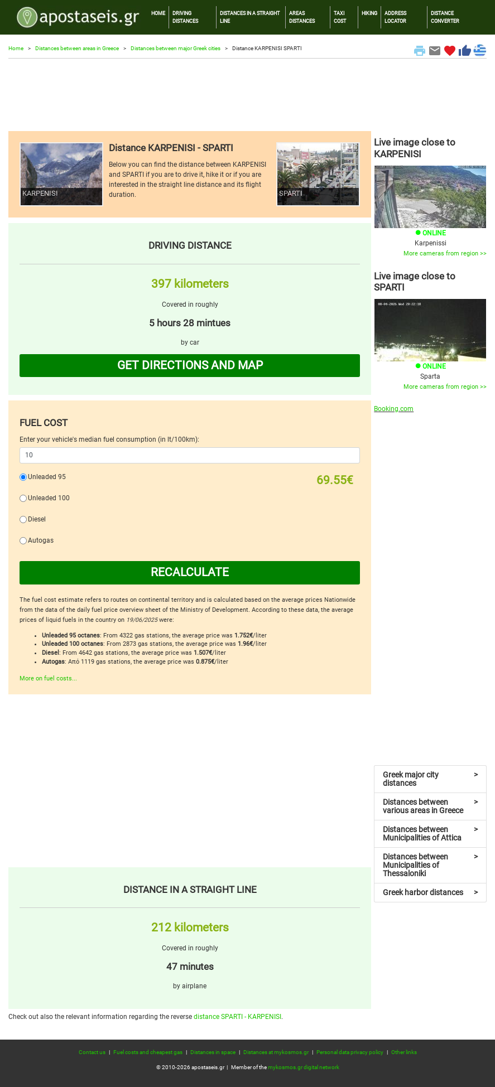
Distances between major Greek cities (175, 48)
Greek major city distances (430, 779)
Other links (404, 1052)
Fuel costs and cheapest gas (147, 1052)
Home (15, 48)
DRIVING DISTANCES (185, 17)
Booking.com (394, 409)
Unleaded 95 (47, 477)
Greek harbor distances (430, 892)
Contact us (92, 1052)
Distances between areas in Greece (77, 48)
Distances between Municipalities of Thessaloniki (430, 865)
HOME (158, 13)
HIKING (369, 13)
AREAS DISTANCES (302, 17)
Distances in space (213, 1052)
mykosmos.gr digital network (303, 1067)
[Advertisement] (247, 95)
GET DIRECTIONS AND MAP (190, 365)
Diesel (37, 519)
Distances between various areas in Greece (430, 806)
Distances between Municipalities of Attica (430, 833)
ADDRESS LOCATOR (395, 17)
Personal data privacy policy (349, 1052)
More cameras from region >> (445, 253)
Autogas (41, 540)
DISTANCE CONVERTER (445, 17)
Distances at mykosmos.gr (276, 1052)
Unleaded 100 (49, 498)
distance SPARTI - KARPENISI (237, 1017)
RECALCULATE (190, 572)
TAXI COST (340, 17)
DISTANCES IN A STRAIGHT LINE (250, 17)
